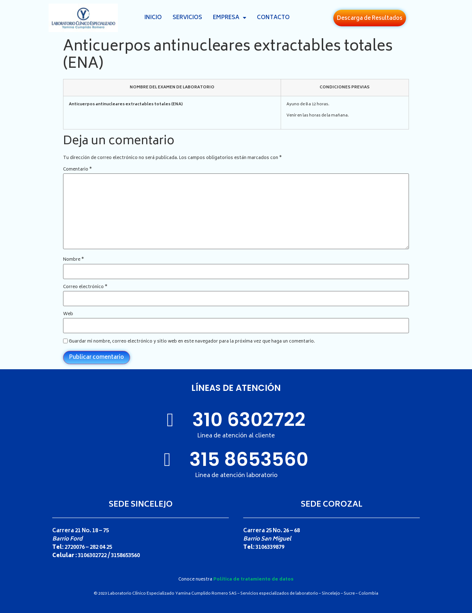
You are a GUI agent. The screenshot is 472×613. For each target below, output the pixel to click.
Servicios (187, 18)
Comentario (77, 170)
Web (68, 314)
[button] (369, 18)
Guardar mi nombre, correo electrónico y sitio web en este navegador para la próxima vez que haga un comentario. (192, 342)
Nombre (73, 260)
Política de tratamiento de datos (253, 579)
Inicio (153, 18)
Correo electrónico (85, 287)
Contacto (273, 18)
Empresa (229, 18)
